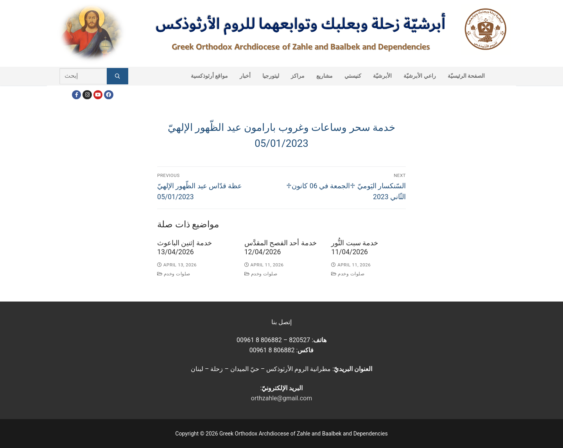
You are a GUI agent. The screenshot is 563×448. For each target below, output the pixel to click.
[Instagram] (86, 94)
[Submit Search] (117, 76)
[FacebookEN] (108, 94)
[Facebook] (76, 94)
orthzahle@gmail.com (281, 398)
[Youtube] (97, 94)
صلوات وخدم (173, 274)
